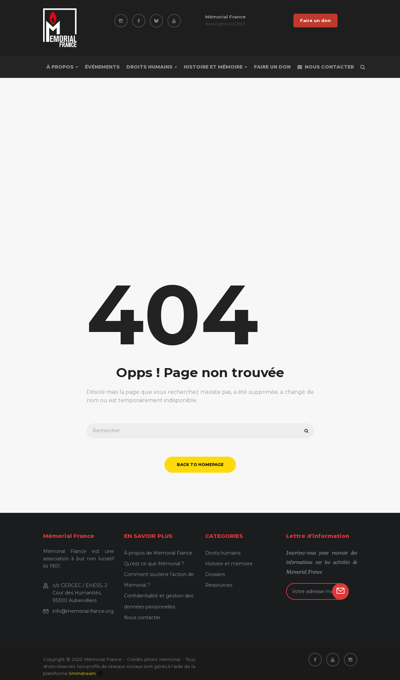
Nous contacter (325, 67)
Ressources (218, 585)
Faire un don (315, 20)
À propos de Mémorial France (158, 553)
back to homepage (200, 464)
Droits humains (151, 67)
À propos (62, 67)
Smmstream (82, 673)
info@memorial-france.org (83, 611)
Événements (102, 67)
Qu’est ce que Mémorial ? (154, 564)
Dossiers (215, 574)
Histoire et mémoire (215, 67)
